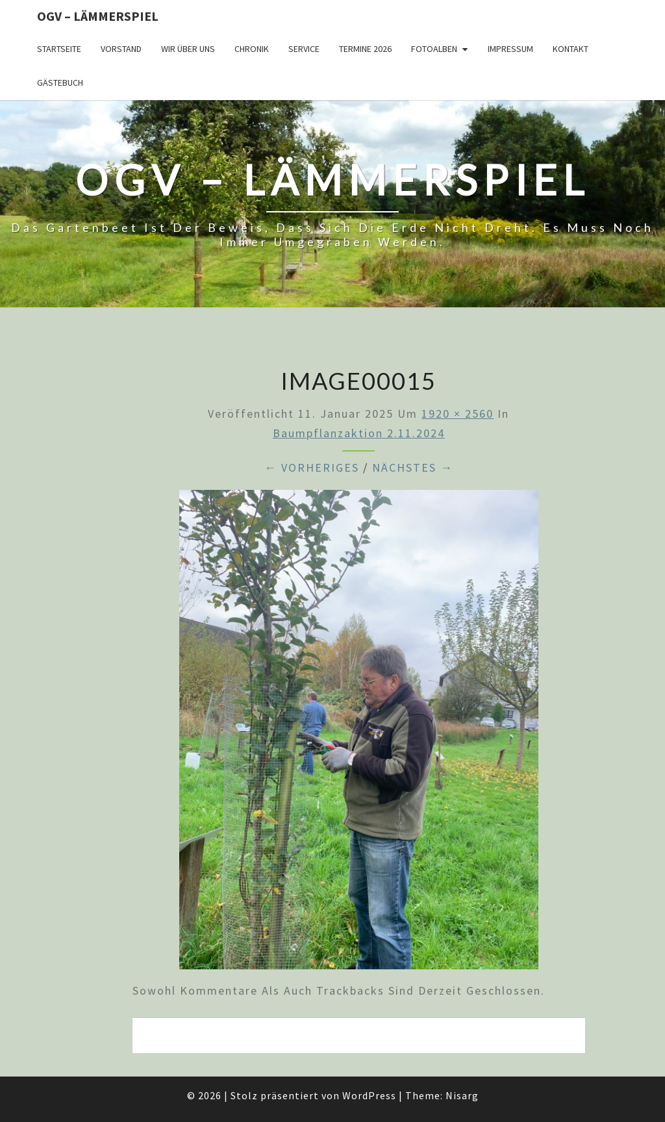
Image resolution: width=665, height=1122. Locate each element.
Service (304, 49)
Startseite (59, 49)
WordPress (369, 1095)
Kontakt (570, 49)
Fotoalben (434, 49)
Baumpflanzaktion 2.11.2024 (359, 433)
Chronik (251, 49)
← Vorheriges (311, 467)
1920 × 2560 (457, 413)
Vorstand (121, 49)
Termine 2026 (365, 49)
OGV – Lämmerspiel (97, 16)
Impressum (510, 49)
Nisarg (462, 1095)
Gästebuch (60, 82)
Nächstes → (412, 467)
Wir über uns (188, 49)
